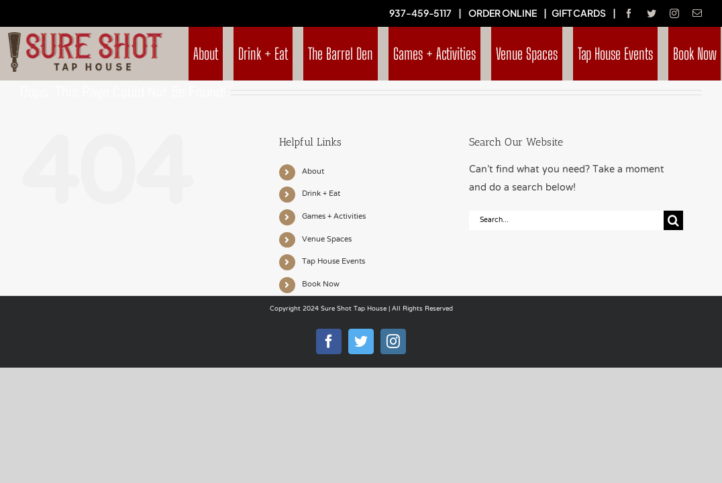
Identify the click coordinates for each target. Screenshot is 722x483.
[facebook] (628, 13)
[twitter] (651, 13)
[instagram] (674, 13)
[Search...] (566, 220)
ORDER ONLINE (502, 13)
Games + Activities (334, 217)
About (313, 172)
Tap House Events (333, 262)
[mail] (697, 13)
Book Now (321, 284)
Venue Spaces (327, 239)
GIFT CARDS (579, 13)
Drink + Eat (321, 194)
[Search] (673, 220)
